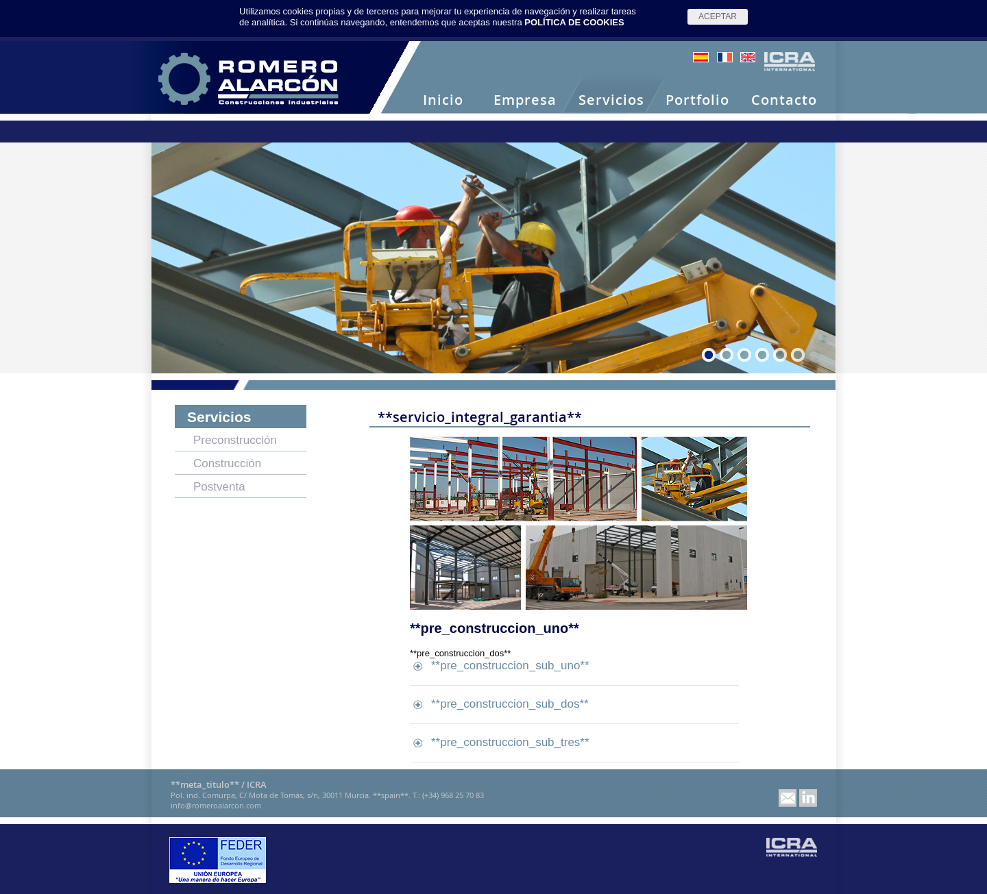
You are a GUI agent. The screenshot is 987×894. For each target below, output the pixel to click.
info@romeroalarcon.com (216, 805)
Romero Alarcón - (248, 78)
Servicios (611, 100)
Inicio (443, 100)
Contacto (784, 100)
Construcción (227, 463)
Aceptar (717, 16)
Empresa (525, 100)
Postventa (219, 486)
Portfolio (697, 100)
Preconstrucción (235, 440)
